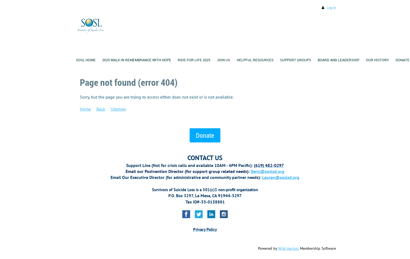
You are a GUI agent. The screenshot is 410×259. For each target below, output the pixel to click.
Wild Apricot (288, 248)
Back (100, 109)
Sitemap (118, 109)
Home (85, 109)
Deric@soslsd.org (267, 171)
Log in (331, 7)
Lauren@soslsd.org (280, 177)
